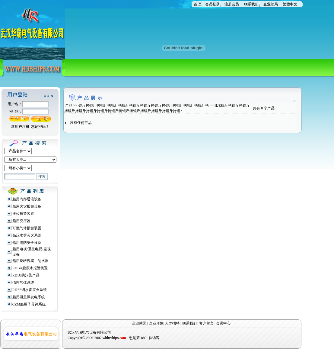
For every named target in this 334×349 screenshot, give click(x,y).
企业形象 (156, 323)
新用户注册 (20, 126)
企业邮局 (270, 4)
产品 (68, 105)
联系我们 (251, 4)
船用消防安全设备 (26, 243)
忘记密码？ (40, 126)
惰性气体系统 (23, 282)
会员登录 (212, 4)
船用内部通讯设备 (26, 199)
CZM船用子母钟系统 (29, 304)
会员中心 (223, 323)
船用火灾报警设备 (26, 206)
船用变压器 (21, 221)
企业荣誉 (139, 323)
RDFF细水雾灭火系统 (29, 290)
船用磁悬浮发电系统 (28, 297)
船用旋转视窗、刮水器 (30, 261)
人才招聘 (172, 323)
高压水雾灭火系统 (26, 235)
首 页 (198, 4)
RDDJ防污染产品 (26, 275)
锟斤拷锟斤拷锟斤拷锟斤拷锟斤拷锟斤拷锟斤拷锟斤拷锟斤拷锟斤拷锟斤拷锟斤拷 (143, 105)
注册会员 (231, 4)
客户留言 (206, 323)
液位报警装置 (23, 214)
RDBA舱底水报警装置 (30, 268)
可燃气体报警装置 (26, 228)
